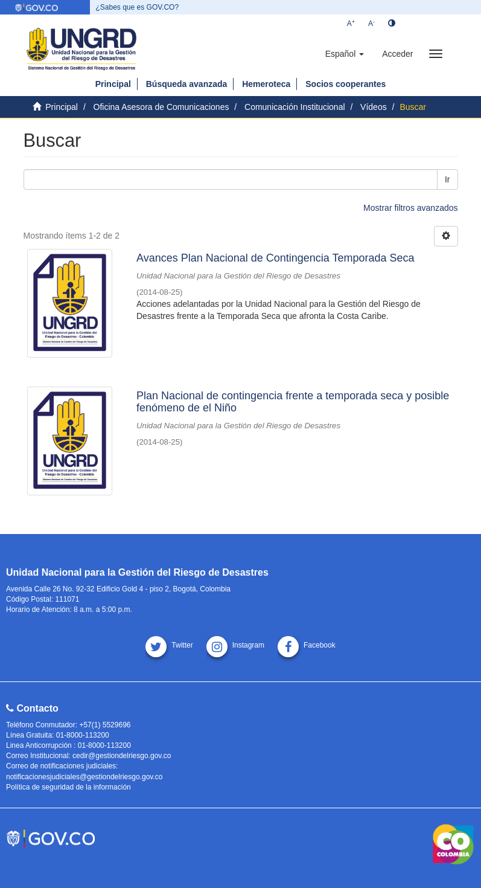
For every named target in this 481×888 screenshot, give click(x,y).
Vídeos (373, 107)
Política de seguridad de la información (68, 787)
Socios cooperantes (345, 84)
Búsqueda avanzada (187, 84)
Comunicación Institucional (294, 107)
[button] (344, 54)
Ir (447, 179)
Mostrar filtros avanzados (410, 208)
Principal (113, 84)
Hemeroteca (266, 84)
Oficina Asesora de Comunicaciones (161, 107)
